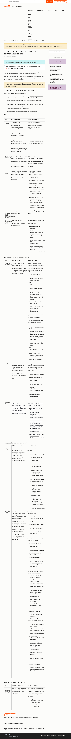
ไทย (29, 33)
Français (29, 20)
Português (30, 18)
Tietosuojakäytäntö (51, 735)
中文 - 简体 (30, 34)
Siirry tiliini (30, 39)
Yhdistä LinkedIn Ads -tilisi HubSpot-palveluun (13, 723)
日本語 (29, 17)
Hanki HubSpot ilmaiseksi (60, 1)
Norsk (29, 30)
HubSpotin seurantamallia (38, 479)
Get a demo (49, 1)
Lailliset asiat (43, 735)
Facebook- (34, 164)
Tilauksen (23, 66)
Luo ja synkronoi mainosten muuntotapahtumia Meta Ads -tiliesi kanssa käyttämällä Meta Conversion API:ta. (24, 729)
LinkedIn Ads (40, 161)
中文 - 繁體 (30, 27)
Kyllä (7, 714)
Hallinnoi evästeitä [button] (61, 735)
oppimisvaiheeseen (36, 323)
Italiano (29, 23)
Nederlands (30, 21)
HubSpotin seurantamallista (36, 292)
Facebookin (38, 207)
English (29, 36)
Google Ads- (33, 161)
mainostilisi (14, 72)
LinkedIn (40, 164)
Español (29, 14)
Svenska (29, 26)
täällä (18, 48)
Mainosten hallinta (34, 276)
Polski (29, 24)
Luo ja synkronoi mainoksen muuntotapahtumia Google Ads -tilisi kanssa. (18, 725)
